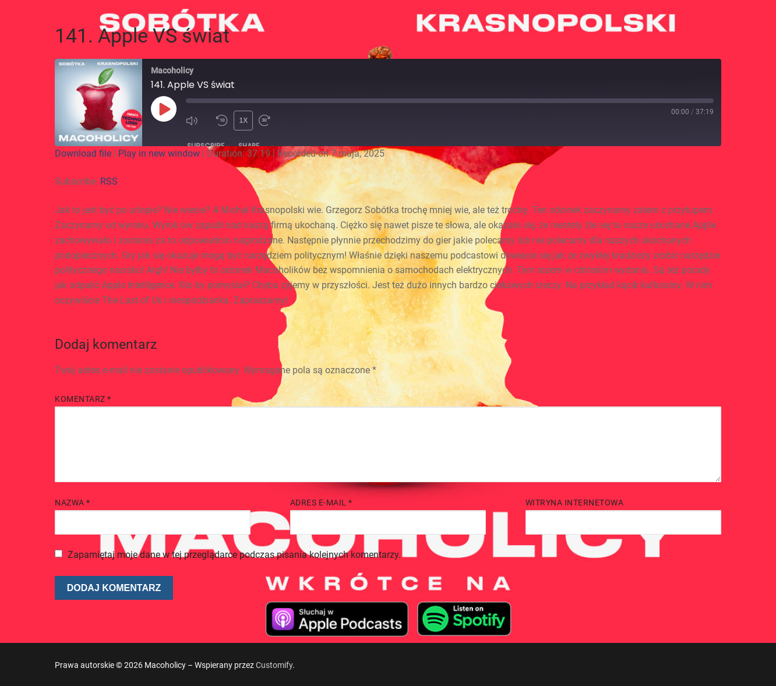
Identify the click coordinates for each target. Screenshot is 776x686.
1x (243, 120)
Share (248, 146)
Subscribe (205, 146)
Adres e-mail (321, 502)
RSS (109, 181)
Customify (274, 665)
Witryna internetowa (574, 502)
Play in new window (159, 153)
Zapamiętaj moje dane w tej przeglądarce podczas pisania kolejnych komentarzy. (234, 554)
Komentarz (83, 399)
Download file (83, 153)
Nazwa (72, 502)
